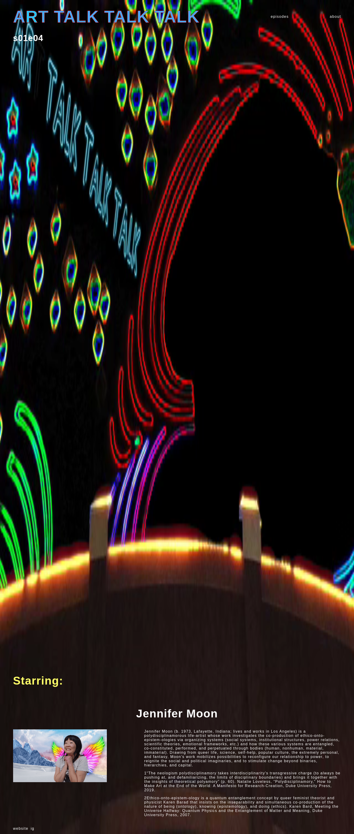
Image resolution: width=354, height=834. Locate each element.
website (20, 828)
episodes (280, 17)
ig (32, 828)
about (335, 17)
